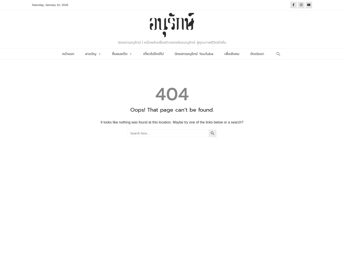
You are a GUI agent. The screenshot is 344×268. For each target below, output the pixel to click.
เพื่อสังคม (231, 54)
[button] (278, 54)
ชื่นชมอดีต (122, 54)
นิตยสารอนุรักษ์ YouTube (194, 54)
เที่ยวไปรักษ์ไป (153, 54)
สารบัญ (93, 54)
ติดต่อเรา (257, 54)
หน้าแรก (68, 54)
